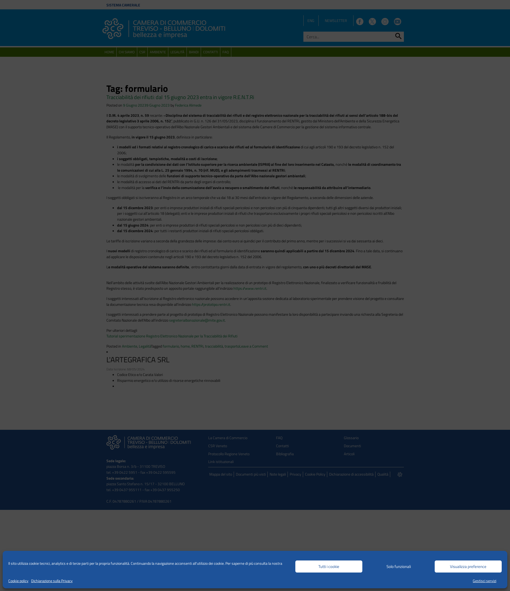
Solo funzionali (398, 566)
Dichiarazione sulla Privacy (52, 581)
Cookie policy (18, 581)
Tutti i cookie (328, 566)
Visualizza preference (468, 566)
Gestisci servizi (484, 581)
